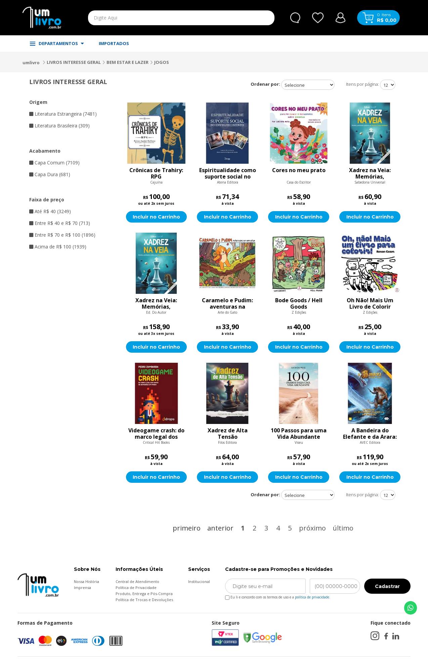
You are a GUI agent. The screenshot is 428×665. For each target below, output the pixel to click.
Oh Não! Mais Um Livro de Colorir (370, 303)
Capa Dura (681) (49, 174)
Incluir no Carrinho (156, 217)
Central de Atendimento (137, 581)
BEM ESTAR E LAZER (127, 62)
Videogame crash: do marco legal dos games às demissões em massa (156, 433)
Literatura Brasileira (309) (59, 125)
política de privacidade (312, 597)
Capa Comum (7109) (54, 162)
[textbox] (166, 18)
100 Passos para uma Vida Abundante (299, 433)
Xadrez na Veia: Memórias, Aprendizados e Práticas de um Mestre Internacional (369, 173)
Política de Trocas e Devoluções (144, 599)
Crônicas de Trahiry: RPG (156, 173)
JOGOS (161, 62)
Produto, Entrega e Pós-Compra (144, 593)
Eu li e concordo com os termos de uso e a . (277, 596)
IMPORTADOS (114, 43)
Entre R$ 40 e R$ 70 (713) (59, 223)
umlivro (31, 63)
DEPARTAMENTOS (57, 43)
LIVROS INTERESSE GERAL (74, 62)
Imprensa (82, 587)
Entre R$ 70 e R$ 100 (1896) (62, 235)
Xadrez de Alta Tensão (228, 433)
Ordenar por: (265, 84)
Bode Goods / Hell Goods (299, 303)
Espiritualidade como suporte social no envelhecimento (227, 173)
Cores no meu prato (299, 170)
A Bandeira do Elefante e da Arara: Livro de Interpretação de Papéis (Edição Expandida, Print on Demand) (370, 433)
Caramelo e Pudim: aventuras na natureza (227, 303)
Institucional (199, 581)
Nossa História (86, 581)
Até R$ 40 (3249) (50, 211)
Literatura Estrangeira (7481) (63, 114)
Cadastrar (387, 586)
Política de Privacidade (136, 587)
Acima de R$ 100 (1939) (57, 246)
